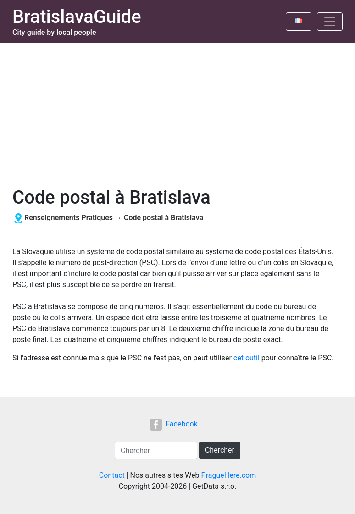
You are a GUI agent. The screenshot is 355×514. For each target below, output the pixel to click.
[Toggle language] (298, 21)
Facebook (173, 424)
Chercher (219, 450)
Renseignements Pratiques (68, 217)
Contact (112, 475)
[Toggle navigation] (330, 21)
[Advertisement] (177, 111)
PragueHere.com (228, 475)
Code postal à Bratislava (163, 217)
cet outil (246, 358)
